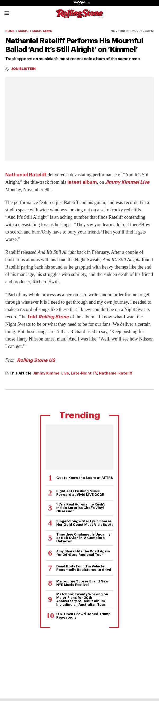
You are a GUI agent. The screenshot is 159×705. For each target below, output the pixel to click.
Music (23, 31)
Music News (42, 31)
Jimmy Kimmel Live (127, 182)
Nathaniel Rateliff (25, 174)
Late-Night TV (84, 373)
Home (10, 31)
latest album (82, 182)
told (48, 316)
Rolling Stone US (36, 360)
